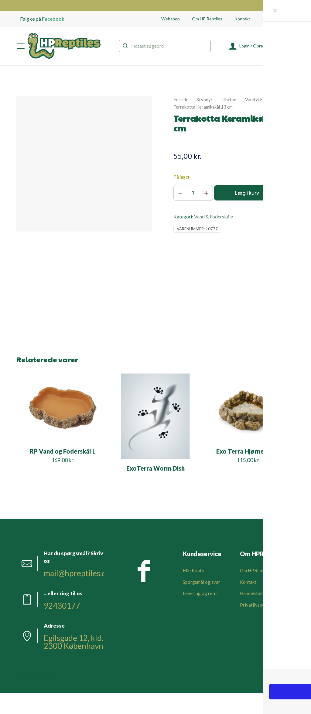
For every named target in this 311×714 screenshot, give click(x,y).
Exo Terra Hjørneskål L (248, 451)
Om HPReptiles (255, 570)
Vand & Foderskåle (263, 99)
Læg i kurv (247, 193)
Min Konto (193, 570)
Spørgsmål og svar (201, 582)
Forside (180, 99)
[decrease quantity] (180, 192)
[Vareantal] (193, 193)
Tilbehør (228, 99)
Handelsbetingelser (259, 593)
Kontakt (248, 582)
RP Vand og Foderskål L (63, 451)
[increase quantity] (206, 192)
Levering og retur (200, 593)
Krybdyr (204, 99)
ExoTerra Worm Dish (155, 468)
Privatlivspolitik (256, 605)
